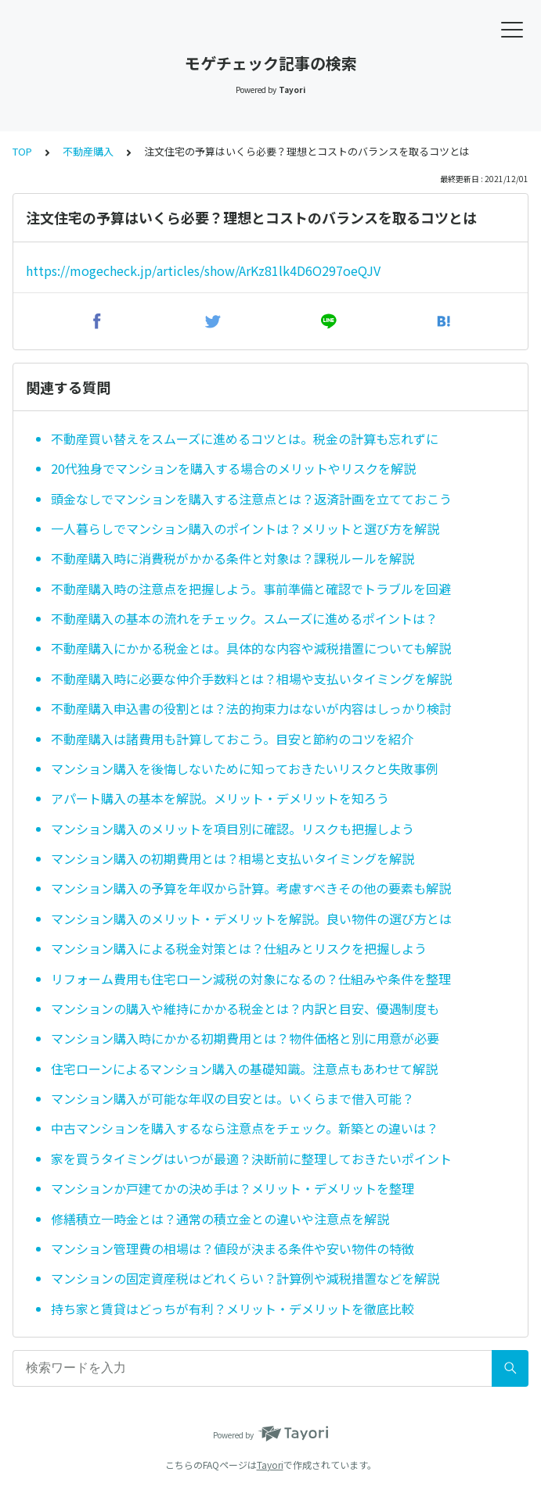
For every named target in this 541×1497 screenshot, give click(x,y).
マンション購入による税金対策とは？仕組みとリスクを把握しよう (239, 948)
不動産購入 (88, 151)
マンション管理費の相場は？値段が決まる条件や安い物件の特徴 (232, 1248)
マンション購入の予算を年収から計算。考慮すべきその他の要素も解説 (251, 888)
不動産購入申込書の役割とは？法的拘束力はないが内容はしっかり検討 (251, 708)
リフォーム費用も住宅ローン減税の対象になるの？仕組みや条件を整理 (251, 978)
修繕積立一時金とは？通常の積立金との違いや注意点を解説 (220, 1218)
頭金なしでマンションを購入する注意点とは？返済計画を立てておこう (251, 498)
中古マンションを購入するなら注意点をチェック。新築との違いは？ (244, 1128)
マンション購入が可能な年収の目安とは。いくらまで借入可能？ (232, 1098)
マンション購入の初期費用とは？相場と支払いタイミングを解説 (232, 858)
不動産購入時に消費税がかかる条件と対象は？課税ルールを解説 (232, 558)
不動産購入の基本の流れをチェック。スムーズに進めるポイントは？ (244, 618)
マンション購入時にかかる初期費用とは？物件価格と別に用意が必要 (245, 1038)
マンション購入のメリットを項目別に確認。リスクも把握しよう (232, 828)
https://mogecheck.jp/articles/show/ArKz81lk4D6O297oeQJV (203, 270)
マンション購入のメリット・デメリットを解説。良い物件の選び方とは (251, 918)
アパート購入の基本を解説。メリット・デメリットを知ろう (220, 798)
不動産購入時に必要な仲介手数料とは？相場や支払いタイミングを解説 (251, 678)
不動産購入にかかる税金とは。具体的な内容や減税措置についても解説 (251, 648)
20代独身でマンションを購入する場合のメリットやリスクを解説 (233, 468)
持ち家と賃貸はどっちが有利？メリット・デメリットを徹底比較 (232, 1308)
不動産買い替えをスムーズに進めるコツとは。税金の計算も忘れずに (244, 438)
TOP (22, 151)
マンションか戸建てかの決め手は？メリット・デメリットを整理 (232, 1188)
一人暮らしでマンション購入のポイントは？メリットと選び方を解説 (245, 528)
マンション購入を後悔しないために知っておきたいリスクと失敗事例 (244, 768)
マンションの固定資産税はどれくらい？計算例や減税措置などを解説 (245, 1278)
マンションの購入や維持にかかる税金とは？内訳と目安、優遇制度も (245, 1008)
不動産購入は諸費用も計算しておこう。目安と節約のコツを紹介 (232, 738)
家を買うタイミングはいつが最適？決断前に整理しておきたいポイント (251, 1158)
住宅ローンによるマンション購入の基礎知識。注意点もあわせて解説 (244, 1068)
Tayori (270, 1464)
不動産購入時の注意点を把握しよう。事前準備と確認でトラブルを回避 (251, 588)
